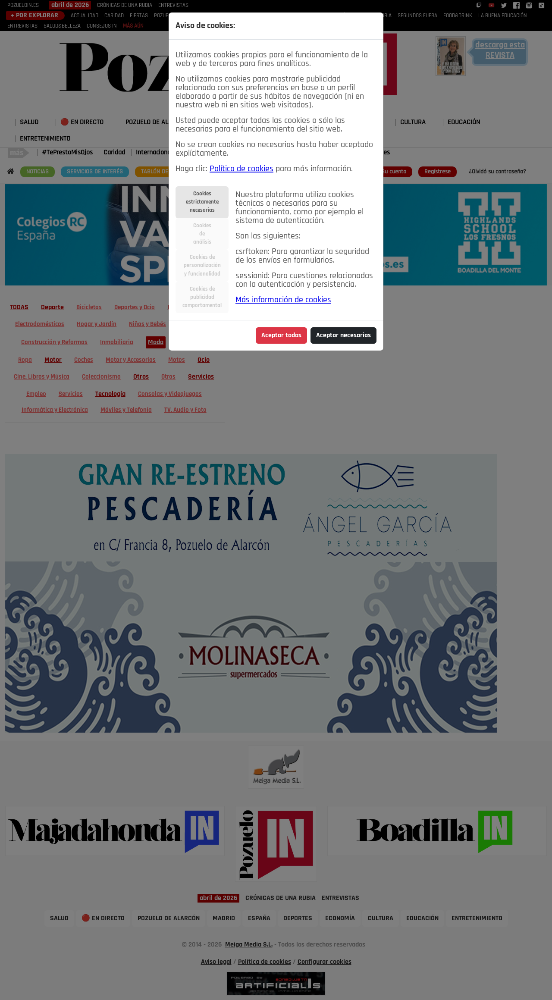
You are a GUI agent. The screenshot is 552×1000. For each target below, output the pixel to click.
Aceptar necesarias (343, 335)
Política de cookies (241, 169)
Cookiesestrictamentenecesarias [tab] (202, 202)
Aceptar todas (281, 335)
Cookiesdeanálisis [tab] (202, 234)
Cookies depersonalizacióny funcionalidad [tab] (202, 265)
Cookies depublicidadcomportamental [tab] (202, 297)
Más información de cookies (283, 300)
